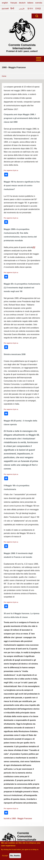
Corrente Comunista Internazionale (22, 46)
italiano (30, 3)
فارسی (21, 9)
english (5, 3)
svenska (38, 3)
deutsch (22, 3)
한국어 (30, 9)
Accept (5, 856)
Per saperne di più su (11, 170)
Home (4, 76)
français (13, 3)
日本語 (38, 9)
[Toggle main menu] (22, 59)
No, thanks (15, 856)
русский (5, 9)
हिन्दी (12, 9)
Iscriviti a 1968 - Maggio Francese (18, 818)
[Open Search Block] (37, 16)
